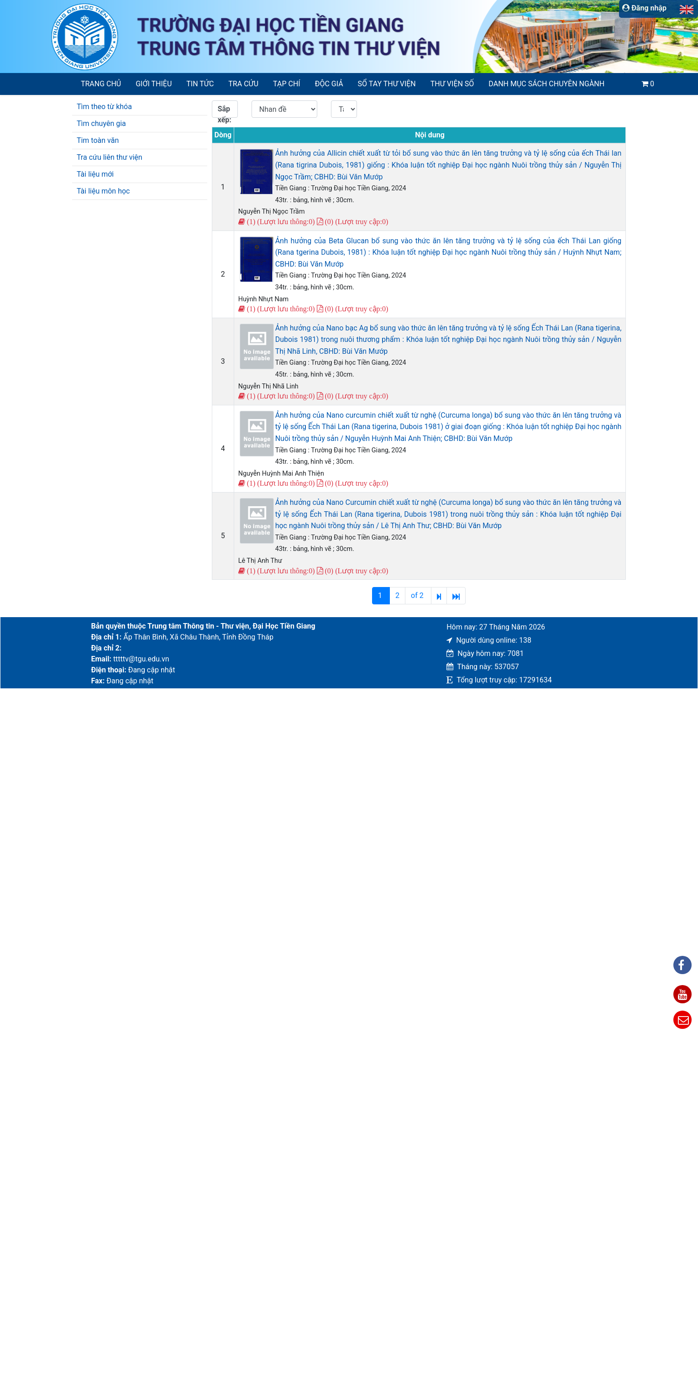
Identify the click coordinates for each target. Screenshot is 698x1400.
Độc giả (329, 83)
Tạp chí (286, 83)
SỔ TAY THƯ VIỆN (387, 83)
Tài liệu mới (95, 174)
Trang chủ (101, 83)
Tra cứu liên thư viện (109, 157)
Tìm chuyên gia (101, 123)
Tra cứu (243, 83)
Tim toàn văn (98, 140)
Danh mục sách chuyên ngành (546, 83)
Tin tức (200, 83)
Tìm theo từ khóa (104, 106)
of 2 (418, 595)
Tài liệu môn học (103, 191)
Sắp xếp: (224, 111)
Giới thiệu (154, 83)
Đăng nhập (644, 8)
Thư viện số (452, 83)
